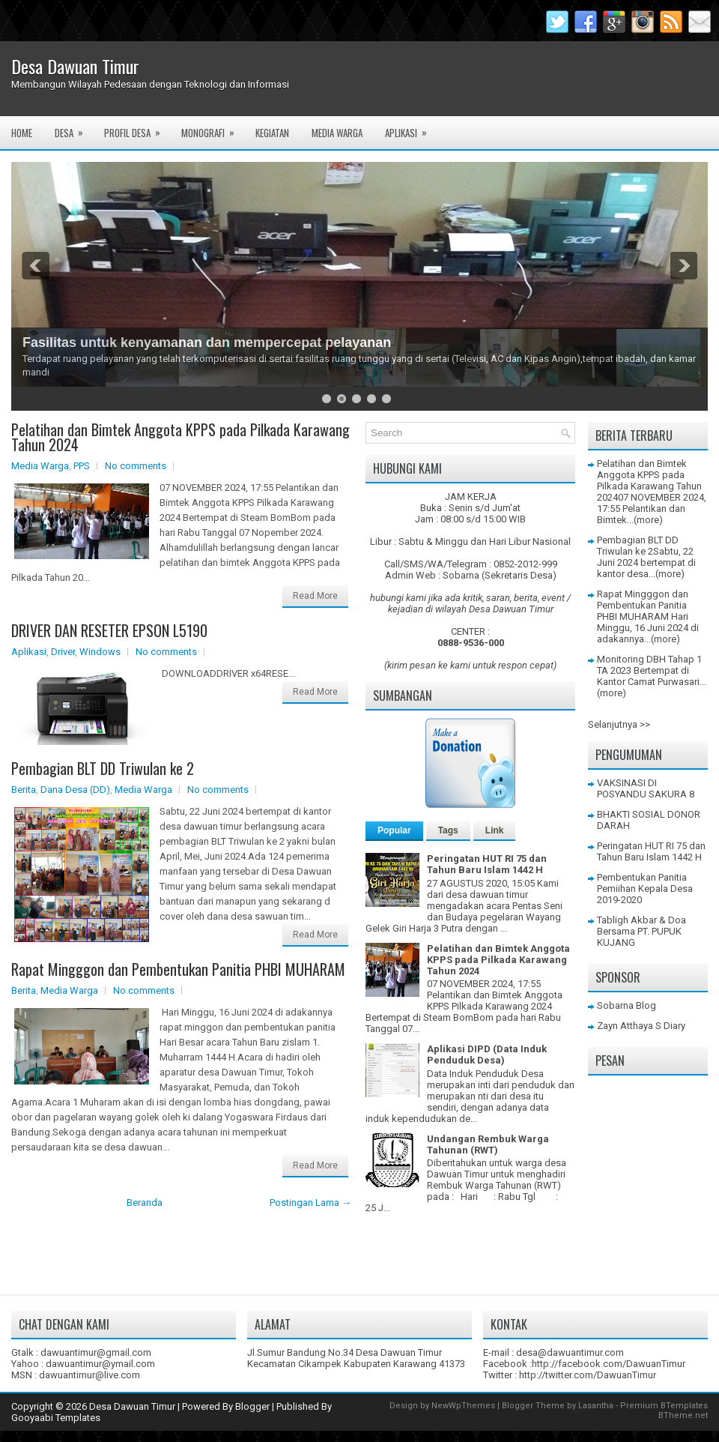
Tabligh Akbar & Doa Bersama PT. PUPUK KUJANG (641, 931)
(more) (648, 519)
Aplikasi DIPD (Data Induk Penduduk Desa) (487, 1054)
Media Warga (337, 132)
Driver (63, 651)
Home (21, 132)
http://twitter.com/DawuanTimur (587, 1375)
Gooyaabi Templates (55, 1417)
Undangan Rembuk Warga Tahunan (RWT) (488, 1144)
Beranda (145, 1202)
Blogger (252, 1406)
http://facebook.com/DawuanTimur (608, 1363)
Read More (315, 596)
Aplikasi (411, 128)
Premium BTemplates (664, 1406)
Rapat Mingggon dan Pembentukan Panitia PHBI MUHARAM (178, 969)
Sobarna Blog (626, 1005)
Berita (23, 789)
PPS (81, 465)
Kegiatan (272, 132)
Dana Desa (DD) (75, 789)
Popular (394, 830)
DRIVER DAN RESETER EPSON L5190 (109, 630)
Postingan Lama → (310, 1202)
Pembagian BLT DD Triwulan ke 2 (102, 768)
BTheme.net (683, 1415)
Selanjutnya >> (619, 724)
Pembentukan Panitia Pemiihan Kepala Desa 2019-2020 (645, 888)
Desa (74, 128)
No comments (135, 465)
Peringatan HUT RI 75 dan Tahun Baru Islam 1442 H (487, 864)
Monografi (212, 128)
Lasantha (595, 1406)
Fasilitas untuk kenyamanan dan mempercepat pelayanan (206, 342)
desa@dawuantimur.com (570, 1352)
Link (494, 830)
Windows (100, 651)
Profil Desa (137, 128)
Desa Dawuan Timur (75, 65)
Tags (448, 830)
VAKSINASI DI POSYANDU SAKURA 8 (645, 788)
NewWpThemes (463, 1406)
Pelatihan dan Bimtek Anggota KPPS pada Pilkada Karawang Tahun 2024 (180, 437)
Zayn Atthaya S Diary (641, 1025)
